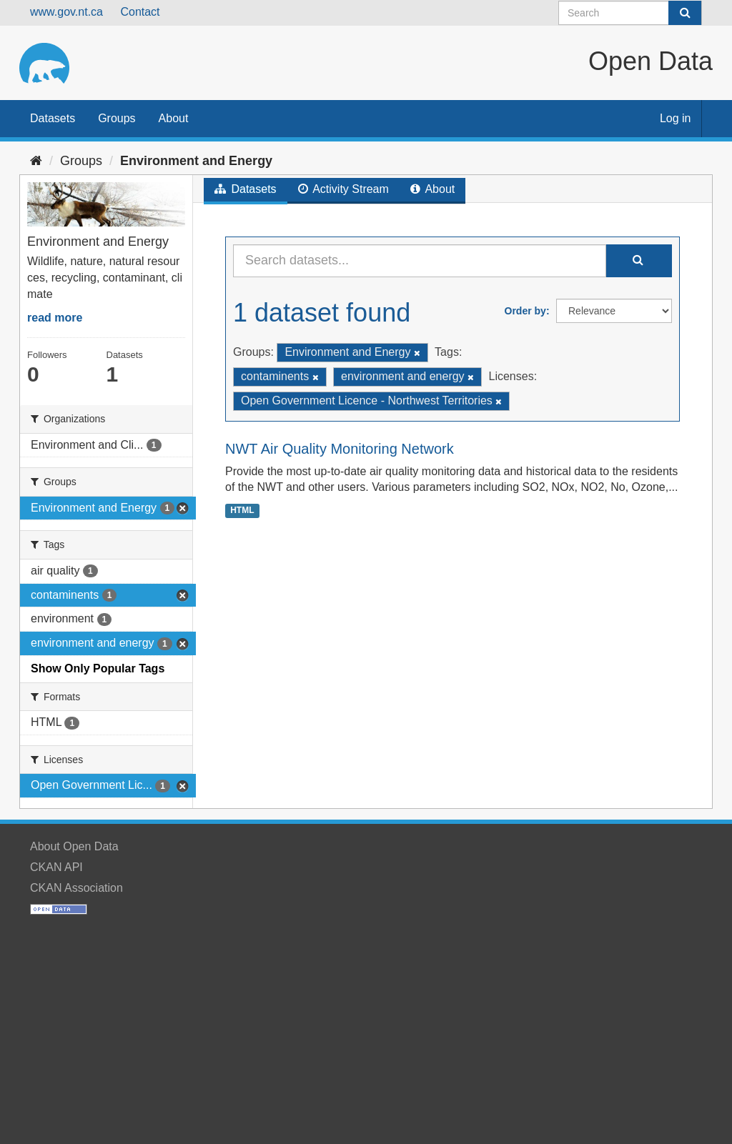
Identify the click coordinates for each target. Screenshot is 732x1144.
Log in (675, 118)
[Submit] (684, 13)
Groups (116, 118)
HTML (242, 510)
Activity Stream (343, 189)
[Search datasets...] (419, 260)
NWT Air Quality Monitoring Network (339, 449)
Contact (139, 12)
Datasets (52, 118)
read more (54, 318)
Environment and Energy (196, 161)
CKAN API (56, 867)
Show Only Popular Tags (97, 668)
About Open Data (74, 846)
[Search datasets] (630, 13)
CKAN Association (76, 888)
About (174, 118)
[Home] (36, 161)
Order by (525, 311)
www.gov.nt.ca (66, 12)
